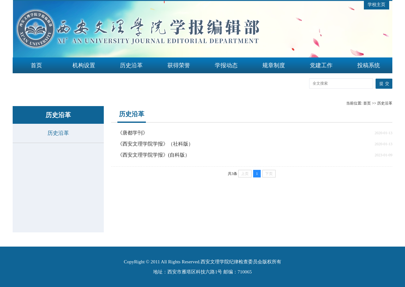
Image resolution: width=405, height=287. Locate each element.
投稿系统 (368, 65)
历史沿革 (131, 65)
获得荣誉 (178, 65)
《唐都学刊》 (132, 132)
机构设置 (83, 65)
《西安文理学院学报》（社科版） (155, 143)
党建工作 (321, 65)
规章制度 (273, 65)
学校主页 (376, 4)
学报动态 (226, 65)
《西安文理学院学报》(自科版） (153, 155)
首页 (36, 65)
